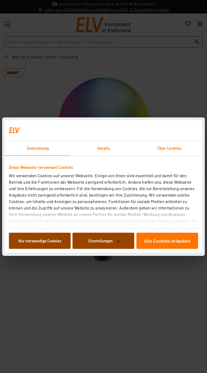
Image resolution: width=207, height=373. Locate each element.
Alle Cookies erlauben (167, 241)
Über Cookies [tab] (169, 148)
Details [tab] (103, 148)
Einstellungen (103, 240)
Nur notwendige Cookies (39, 240)
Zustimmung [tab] (38, 148)
